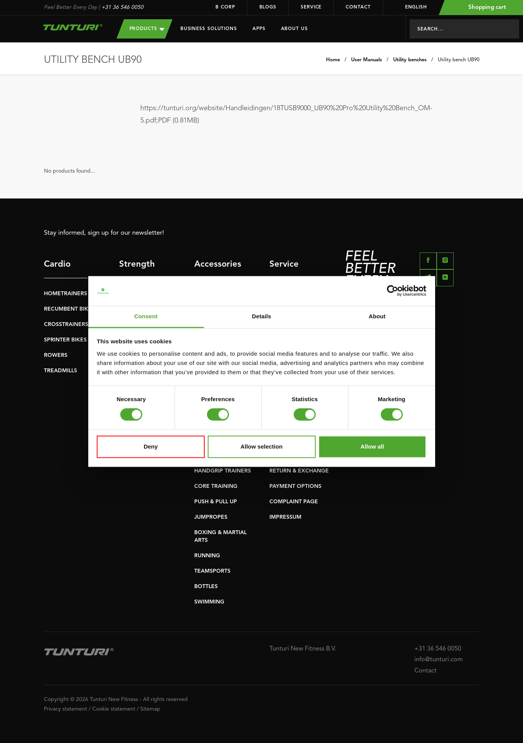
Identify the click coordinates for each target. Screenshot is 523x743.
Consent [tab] (146, 316)
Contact (358, 7)
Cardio (57, 264)
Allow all (372, 446)
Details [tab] (261, 316)
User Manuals (366, 59)
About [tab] (377, 316)
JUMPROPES (210, 517)
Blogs (268, 7)
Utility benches (410, 59)
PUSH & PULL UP (215, 501)
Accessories (216, 264)
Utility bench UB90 (458, 59)
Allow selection (261, 446)
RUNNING (207, 555)
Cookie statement (113, 709)
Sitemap (150, 709)
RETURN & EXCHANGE (299, 471)
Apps (259, 29)
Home (333, 59)
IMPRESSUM (285, 517)
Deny (151, 446)
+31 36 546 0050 (122, 7)
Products (146, 28)
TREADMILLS (60, 370)
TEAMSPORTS (212, 571)
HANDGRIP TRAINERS (222, 471)
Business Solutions (208, 29)
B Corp (225, 7)
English (411, 7)
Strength (137, 264)
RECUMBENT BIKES (69, 309)
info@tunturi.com (438, 660)
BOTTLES (206, 586)
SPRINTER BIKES (65, 340)
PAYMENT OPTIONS (295, 486)
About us (294, 29)
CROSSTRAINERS (66, 324)
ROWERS (55, 355)
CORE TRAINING (215, 486)
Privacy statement (65, 709)
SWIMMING (209, 602)
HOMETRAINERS (65, 293)
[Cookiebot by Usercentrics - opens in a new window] (392, 291)
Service (311, 7)
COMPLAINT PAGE (293, 501)
